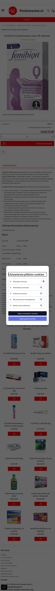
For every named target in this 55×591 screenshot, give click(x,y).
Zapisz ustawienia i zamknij (27, 313)
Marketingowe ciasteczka (21, 287)
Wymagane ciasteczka (20, 281)
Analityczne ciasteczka (20, 293)
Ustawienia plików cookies (26, 274)
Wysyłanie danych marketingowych (24, 299)
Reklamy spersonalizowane (21, 305)
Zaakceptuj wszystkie (27, 319)
